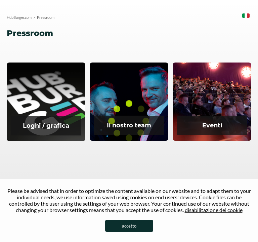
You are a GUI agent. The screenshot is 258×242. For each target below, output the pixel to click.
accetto (129, 226)
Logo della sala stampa (46, 102)
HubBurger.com (19, 17)
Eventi (212, 102)
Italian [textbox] (246, 15)
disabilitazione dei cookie (214, 210)
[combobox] (246, 16)
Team (129, 102)
